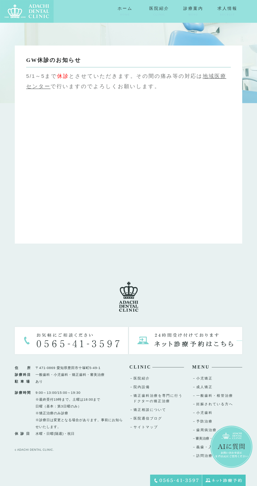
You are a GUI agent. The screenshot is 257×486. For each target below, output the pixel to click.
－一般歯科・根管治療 (212, 395)
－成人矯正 (202, 387)
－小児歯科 (202, 413)
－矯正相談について (147, 410)
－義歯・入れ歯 (206, 447)
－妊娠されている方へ (212, 404)
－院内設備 (139, 387)
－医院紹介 (139, 378)
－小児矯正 (202, 378)
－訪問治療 (202, 456)
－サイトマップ (143, 427)
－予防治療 (202, 421)
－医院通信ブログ (145, 418)
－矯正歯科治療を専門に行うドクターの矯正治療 (156, 398)
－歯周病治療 (204, 430)
